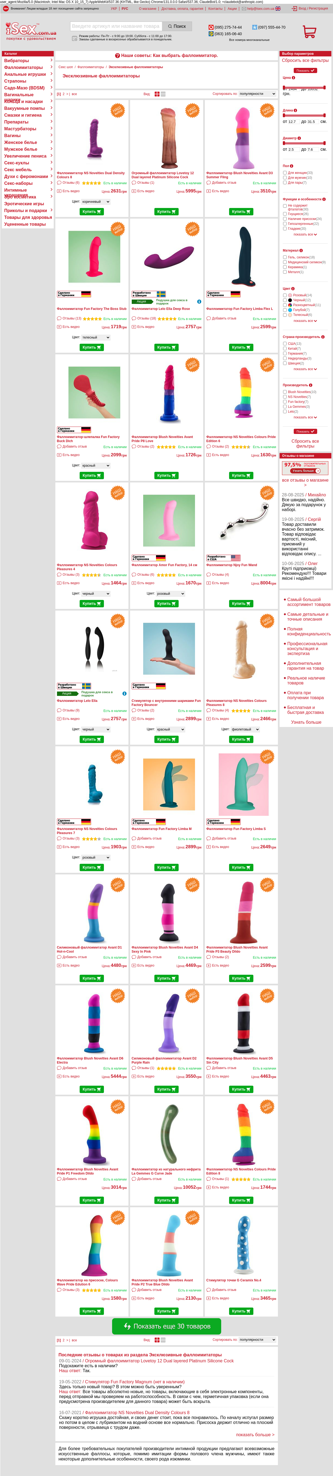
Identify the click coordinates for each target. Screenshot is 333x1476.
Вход (302, 8)
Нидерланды (299, 358)
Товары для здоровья (28, 217)
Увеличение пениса (25, 156)
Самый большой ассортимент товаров (309, 602)
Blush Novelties (302, 392)
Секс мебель (18, 169)
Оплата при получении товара (305, 695)
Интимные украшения (16, 190)
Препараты (16, 122)
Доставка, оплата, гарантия (182, 9)
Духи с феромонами (26, 176)
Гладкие (297, 229)
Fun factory (298, 402)
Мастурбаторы (20, 128)
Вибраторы (16, 60)
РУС (125, 9)
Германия (297, 353)
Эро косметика (20, 197)
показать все (305, 234)
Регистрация (318, 8)
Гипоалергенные (303, 224)
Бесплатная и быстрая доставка (305, 710)
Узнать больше (306, 722)
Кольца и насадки (23, 101)
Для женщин (300, 173)
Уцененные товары (25, 224)
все (74, 94)
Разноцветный (307, 305)
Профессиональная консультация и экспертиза (307, 648)
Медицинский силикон (307, 262)
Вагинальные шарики (19, 94)
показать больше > (255, 1434)
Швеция (296, 363)
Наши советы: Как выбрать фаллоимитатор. (169, 55)
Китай (294, 349)
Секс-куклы (16, 163)
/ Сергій (313, 519)
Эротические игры (24, 203)
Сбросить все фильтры (305, 60)
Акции (232, 9)
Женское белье (20, 142)
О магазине (148, 9)
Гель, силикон (301, 257)
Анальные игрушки (25, 74)
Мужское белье (20, 149)
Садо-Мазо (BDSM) (24, 88)
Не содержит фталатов (298, 207)
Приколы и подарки (25, 210)
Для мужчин (300, 178)
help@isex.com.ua (260, 9)
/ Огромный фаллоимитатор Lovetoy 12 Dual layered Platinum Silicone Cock (158, 1361)
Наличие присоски (305, 219)
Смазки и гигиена (23, 115)
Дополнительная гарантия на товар (305, 666)
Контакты (215, 9)
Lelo (293, 411)
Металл (296, 272)
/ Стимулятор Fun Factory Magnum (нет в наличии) (134, 1382)
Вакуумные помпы (24, 108)
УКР (114, 9)
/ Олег (311, 563)
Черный (302, 300)
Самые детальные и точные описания (308, 616)
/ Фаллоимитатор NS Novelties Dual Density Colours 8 (136, 1412)
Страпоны (15, 81)
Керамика (297, 267)
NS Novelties (299, 397)
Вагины (12, 135)
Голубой (301, 310)
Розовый (302, 295)
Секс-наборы (18, 183)
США (294, 344)
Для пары (297, 183)
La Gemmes (299, 407)
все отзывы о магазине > (305, 482)
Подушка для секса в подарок (172, 301)
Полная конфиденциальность (309, 631)
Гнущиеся (298, 214)
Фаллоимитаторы (23, 67)
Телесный (302, 315)
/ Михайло (315, 495)
